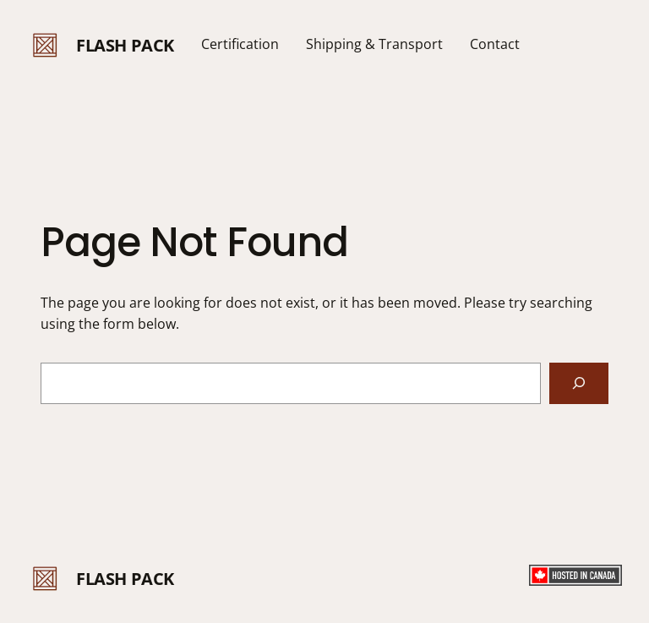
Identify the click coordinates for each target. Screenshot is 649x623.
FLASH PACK (125, 45)
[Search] (578, 383)
